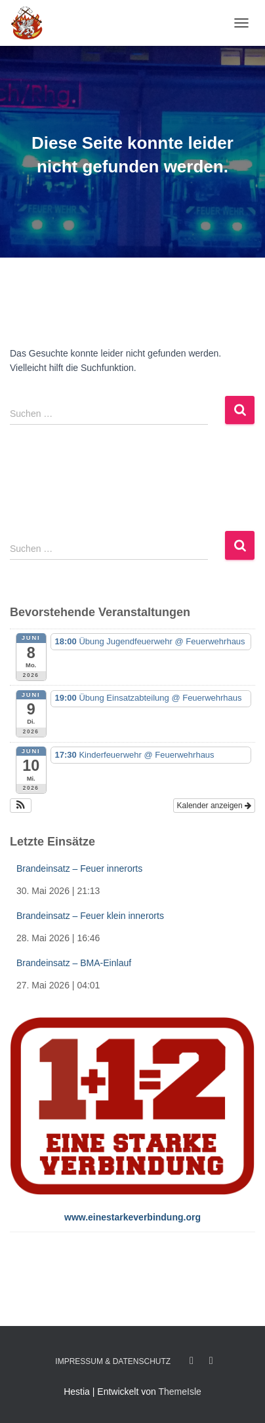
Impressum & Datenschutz (113, 1361)
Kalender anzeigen (214, 805)
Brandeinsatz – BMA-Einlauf (73, 963)
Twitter (211, 1361)
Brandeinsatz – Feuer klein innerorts (90, 915)
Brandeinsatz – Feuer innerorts (79, 868)
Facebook (191, 1361)
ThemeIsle (179, 1391)
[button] (20, 805)
